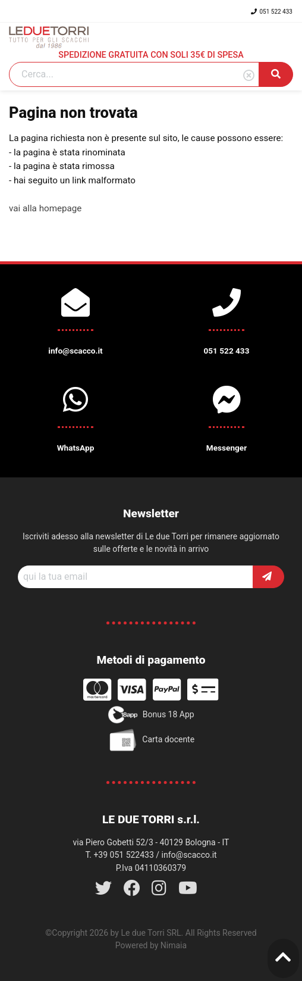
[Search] (134, 74)
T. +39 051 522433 (119, 855)
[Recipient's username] (135, 577)
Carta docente (151, 739)
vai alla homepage (45, 208)
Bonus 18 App (151, 714)
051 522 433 (271, 11)
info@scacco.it (189, 855)
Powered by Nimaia (151, 945)
